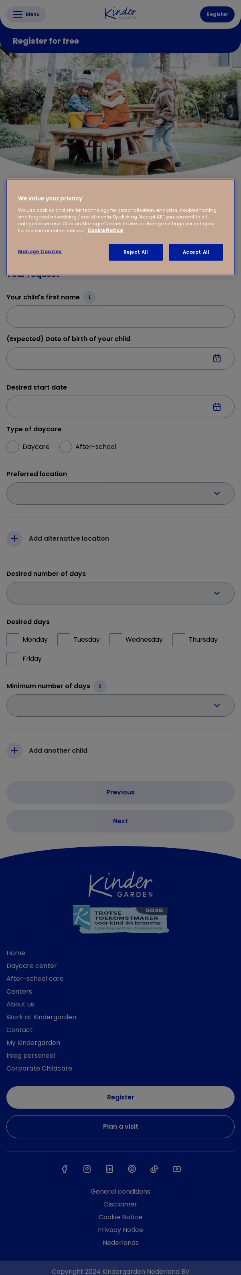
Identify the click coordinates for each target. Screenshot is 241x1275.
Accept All (196, 252)
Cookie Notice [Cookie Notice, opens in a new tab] (105, 230)
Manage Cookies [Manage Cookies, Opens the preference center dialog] (40, 252)
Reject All (136, 252)
